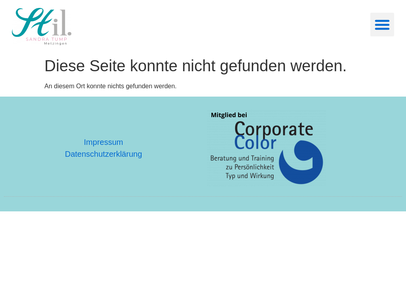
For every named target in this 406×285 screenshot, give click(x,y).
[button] (382, 24)
